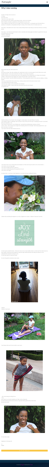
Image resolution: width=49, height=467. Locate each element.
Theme (31, 464)
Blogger (22, 464)
